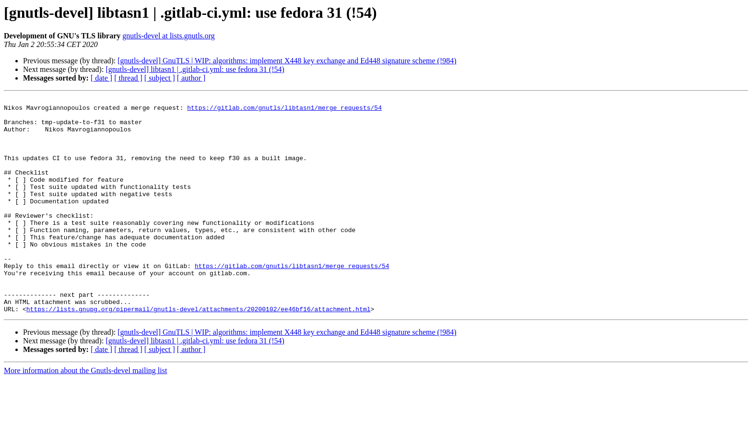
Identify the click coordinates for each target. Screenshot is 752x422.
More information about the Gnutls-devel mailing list (85, 414)
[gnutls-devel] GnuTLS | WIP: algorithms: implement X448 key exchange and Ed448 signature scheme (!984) (287, 61)
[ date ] (101, 78)
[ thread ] (128, 78)
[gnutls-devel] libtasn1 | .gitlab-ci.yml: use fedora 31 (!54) (195, 69)
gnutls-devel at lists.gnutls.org (168, 36)
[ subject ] (159, 78)
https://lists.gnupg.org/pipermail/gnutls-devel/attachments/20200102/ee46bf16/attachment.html (198, 352)
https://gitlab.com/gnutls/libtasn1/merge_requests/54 (284, 110)
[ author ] (191, 78)
